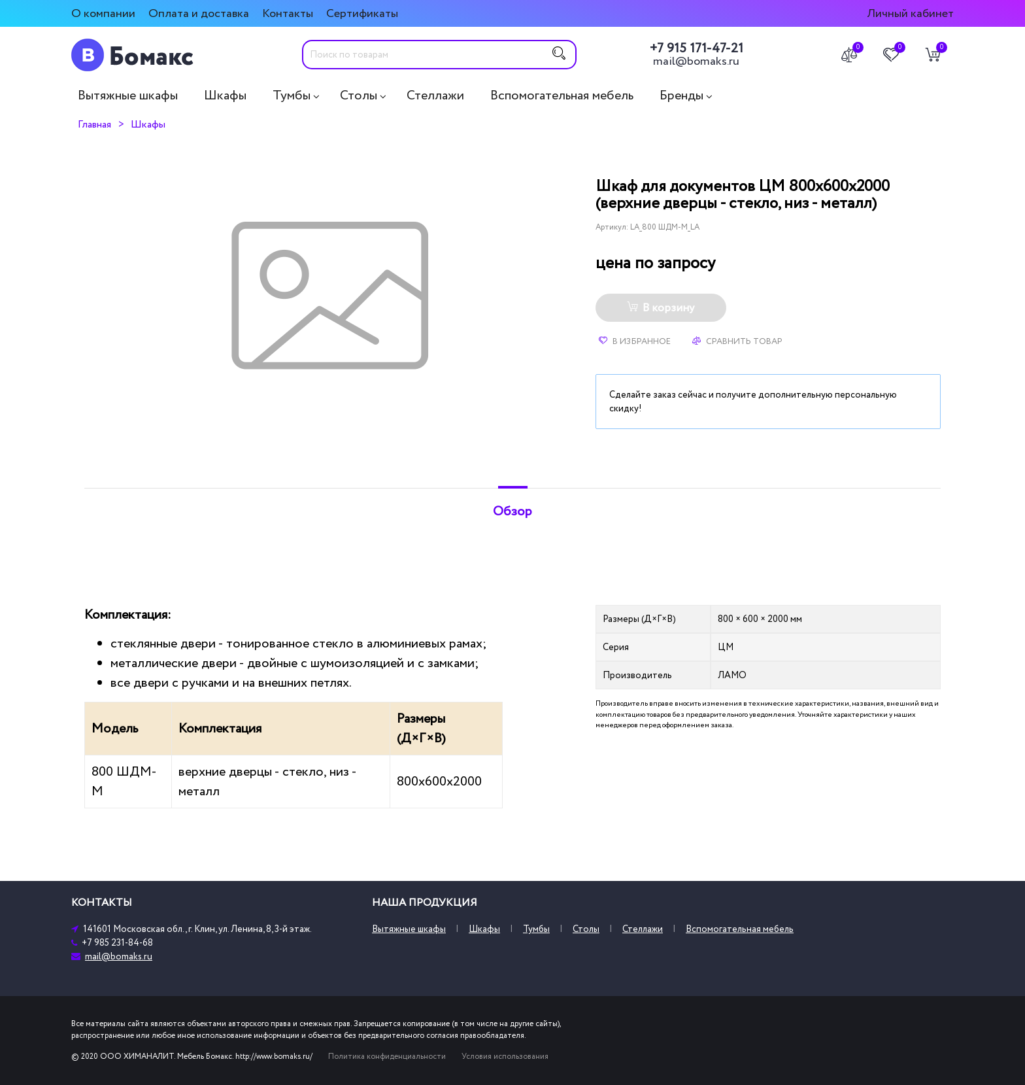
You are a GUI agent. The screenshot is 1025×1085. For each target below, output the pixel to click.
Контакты (287, 13)
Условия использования (505, 1056)
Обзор (512, 511)
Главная (94, 124)
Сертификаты (362, 13)
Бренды (681, 95)
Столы (358, 95)
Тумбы (292, 95)
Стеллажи (435, 95)
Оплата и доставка (198, 13)
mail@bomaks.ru (696, 61)
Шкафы (225, 95)
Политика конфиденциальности (387, 1056)
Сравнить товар (737, 341)
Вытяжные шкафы (128, 95)
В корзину (660, 308)
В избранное (635, 341)
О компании (103, 13)
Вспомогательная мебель (561, 95)
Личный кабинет (910, 13)
